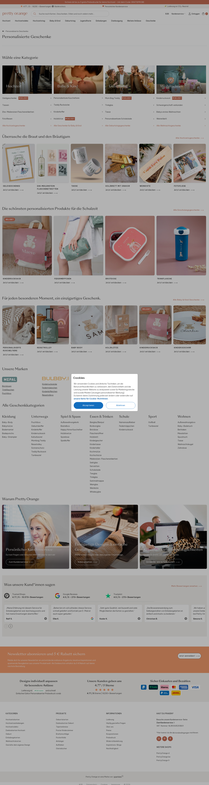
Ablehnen (120, 405)
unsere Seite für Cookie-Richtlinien (91, 399)
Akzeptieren (88, 405)
